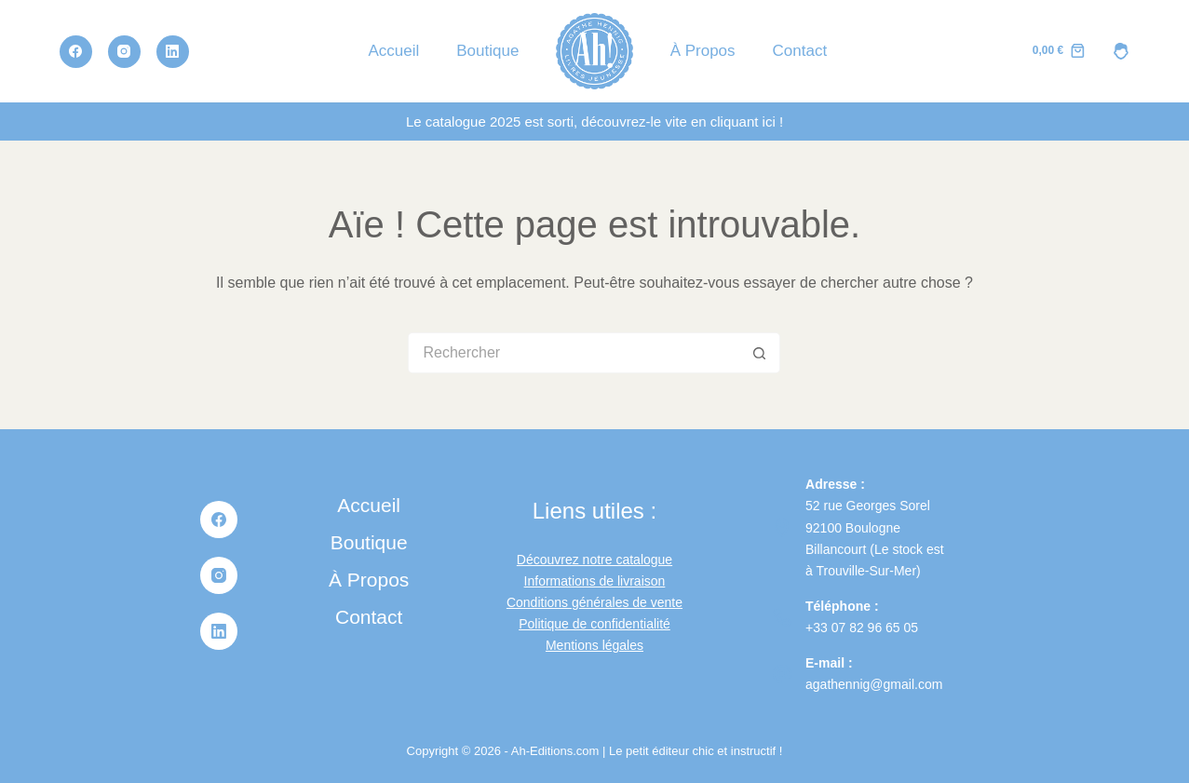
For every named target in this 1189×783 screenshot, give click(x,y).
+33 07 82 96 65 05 (861, 627)
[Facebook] (76, 51)
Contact (800, 51)
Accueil (393, 51)
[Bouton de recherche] (759, 352)
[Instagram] (124, 51)
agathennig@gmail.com (873, 684)
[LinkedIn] (172, 51)
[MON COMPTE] (1121, 51)
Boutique (487, 51)
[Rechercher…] (573, 352)
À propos (703, 51)
